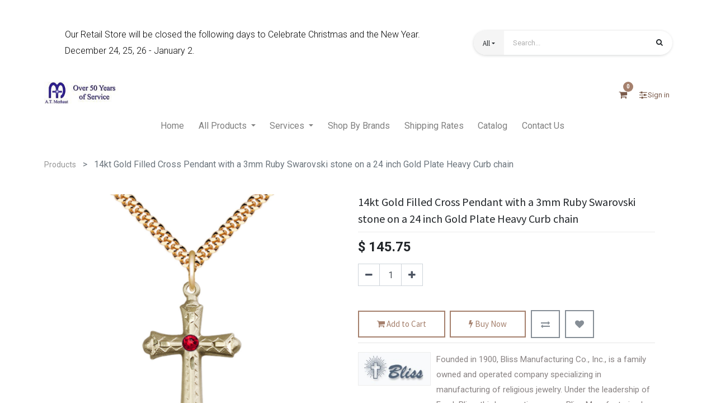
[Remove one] (369, 275)
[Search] (659, 44)
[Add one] (412, 275)
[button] (489, 43)
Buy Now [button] (488, 324)
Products (60, 164)
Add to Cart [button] (401, 324)
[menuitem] (172, 126)
